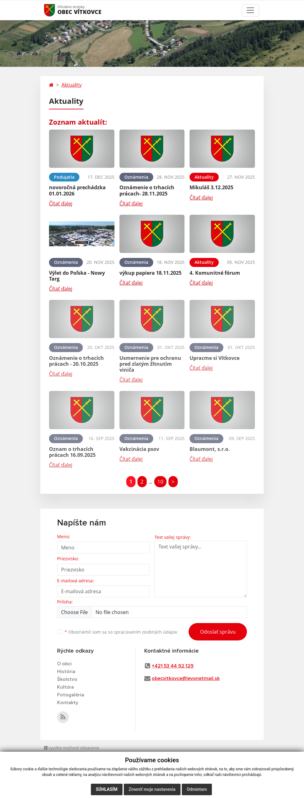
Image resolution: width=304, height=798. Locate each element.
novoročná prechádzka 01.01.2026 (77, 190)
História (66, 671)
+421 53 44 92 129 (173, 665)
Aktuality (71, 84)
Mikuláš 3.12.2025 (211, 187)
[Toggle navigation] (250, 10)
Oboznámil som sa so (121, 632)
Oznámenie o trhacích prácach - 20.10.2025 (76, 361)
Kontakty (67, 702)
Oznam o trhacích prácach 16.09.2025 (72, 452)
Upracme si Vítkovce (214, 358)
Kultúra (65, 687)
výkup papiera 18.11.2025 (150, 272)
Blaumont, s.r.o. (210, 449)
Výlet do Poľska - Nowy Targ (77, 275)
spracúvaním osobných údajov (145, 632)
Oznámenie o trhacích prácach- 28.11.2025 (146, 190)
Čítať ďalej (60, 203)
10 (160, 481)
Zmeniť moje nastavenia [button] (152, 789)
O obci (64, 663)
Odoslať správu (218, 631)
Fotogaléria (70, 694)
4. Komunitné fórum (215, 272)
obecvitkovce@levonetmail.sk (186, 678)
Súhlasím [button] (107, 789)
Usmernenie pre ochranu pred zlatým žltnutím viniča (150, 364)
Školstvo (67, 679)
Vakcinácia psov (139, 449)
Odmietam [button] (197, 789)
